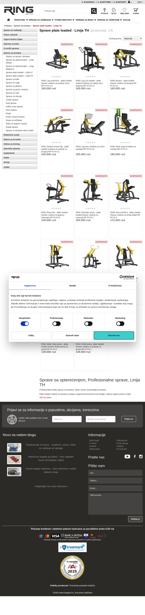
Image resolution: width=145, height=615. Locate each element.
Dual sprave (11, 103)
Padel (6, 157)
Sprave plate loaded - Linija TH (19, 76)
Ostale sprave (12, 127)
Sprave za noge (13, 83)
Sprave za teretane (108, 20)
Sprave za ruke (12, 93)
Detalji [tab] (72, 285)
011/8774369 (104, 2)
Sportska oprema (12, 148)
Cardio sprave (12, 100)
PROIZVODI (19, 20)
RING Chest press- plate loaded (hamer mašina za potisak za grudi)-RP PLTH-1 (90, 346)
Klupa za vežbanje (14, 120)
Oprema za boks (84, 20)
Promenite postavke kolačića (82, 585)
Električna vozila (11, 135)
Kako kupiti (94, 440)
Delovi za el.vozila (12, 139)
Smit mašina (11, 110)
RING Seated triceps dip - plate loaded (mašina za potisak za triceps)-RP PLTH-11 (55, 149)
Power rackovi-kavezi (15, 117)
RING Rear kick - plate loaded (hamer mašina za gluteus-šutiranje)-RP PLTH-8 (54, 215)
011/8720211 (88, 2)
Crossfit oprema (11, 48)
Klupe (8, 113)
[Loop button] (94, 11)
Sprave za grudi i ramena (17, 89)
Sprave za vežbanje (40, 20)
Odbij (31, 335)
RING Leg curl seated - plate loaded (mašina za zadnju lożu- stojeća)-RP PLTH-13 (89, 83)
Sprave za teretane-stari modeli (19, 130)
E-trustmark (122, 449)
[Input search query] (55, 11)
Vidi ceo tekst (45, 397)
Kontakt (92, 446)
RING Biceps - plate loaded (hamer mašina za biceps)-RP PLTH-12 (123, 83)
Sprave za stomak (14, 96)
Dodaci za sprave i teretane (18, 56)
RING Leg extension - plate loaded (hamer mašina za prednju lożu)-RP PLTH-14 (56, 83)
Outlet (6, 167)
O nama (92, 443)
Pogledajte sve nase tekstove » (51, 486)
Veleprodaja (94, 449)
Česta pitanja (122, 443)
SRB (140, 2)
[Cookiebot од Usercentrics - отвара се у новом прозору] (121, 277)
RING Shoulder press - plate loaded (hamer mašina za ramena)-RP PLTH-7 (88, 215)
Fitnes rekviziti (63, 20)
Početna (7, 26)
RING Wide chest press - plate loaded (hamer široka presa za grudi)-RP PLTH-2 (54, 346)
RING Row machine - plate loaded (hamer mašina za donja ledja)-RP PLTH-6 (125, 215)
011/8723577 (120, 2)
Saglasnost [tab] (30, 285)
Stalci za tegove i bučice (16, 123)
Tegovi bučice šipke (13, 39)
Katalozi (120, 446)
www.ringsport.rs (66, 593)
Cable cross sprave (14, 106)
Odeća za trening (12, 144)
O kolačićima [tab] (115, 285)
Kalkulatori (122, 440)
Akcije (126, 20)
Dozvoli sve (114, 335)
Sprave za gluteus (14, 86)
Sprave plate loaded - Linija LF (19, 72)
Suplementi (9, 153)
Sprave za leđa (12, 79)
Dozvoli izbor (72, 335)
